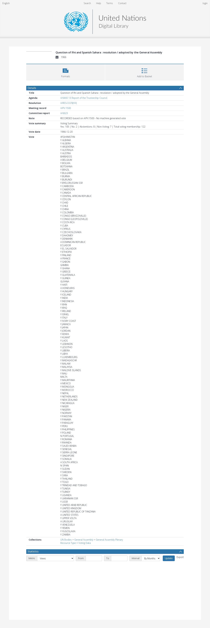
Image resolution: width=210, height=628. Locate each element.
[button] (65, 72)
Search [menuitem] (87, 3)
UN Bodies (66, 539)
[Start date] (94, 558)
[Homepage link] (105, 21)
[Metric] (55, 558)
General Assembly (83, 539)
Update (169, 558)
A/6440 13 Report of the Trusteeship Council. (84, 97)
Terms (109, 3)
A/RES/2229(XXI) (68, 103)
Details (32, 88)
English (6, 3)
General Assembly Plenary (109, 539)
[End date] (119, 558)
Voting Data (84, 543)
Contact (122, 3)
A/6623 (64, 113)
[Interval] (150, 558)
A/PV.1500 (65, 108)
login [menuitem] (205, 3)
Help (98, 3)
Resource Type (68, 543)
